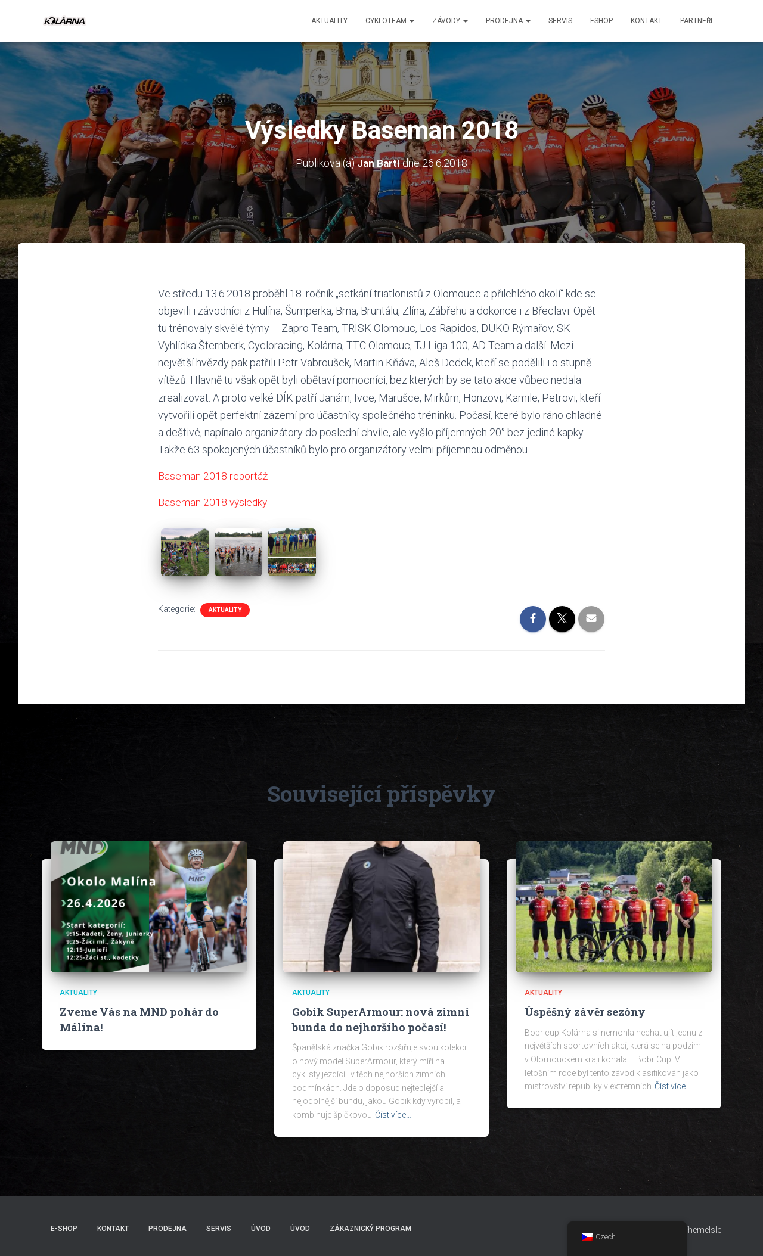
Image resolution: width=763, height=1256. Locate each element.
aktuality (329, 21)
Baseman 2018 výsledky (214, 502)
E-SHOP (64, 1228)
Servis (560, 21)
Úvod (261, 1228)
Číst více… (393, 1115)
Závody (450, 21)
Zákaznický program (370, 1228)
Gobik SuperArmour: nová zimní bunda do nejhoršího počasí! (380, 1019)
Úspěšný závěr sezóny (585, 1012)
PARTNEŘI (696, 21)
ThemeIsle (702, 1230)
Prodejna (508, 21)
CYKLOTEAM (389, 21)
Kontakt (646, 21)
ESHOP (601, 21)
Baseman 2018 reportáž (213, 476)
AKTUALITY (225, 610)
